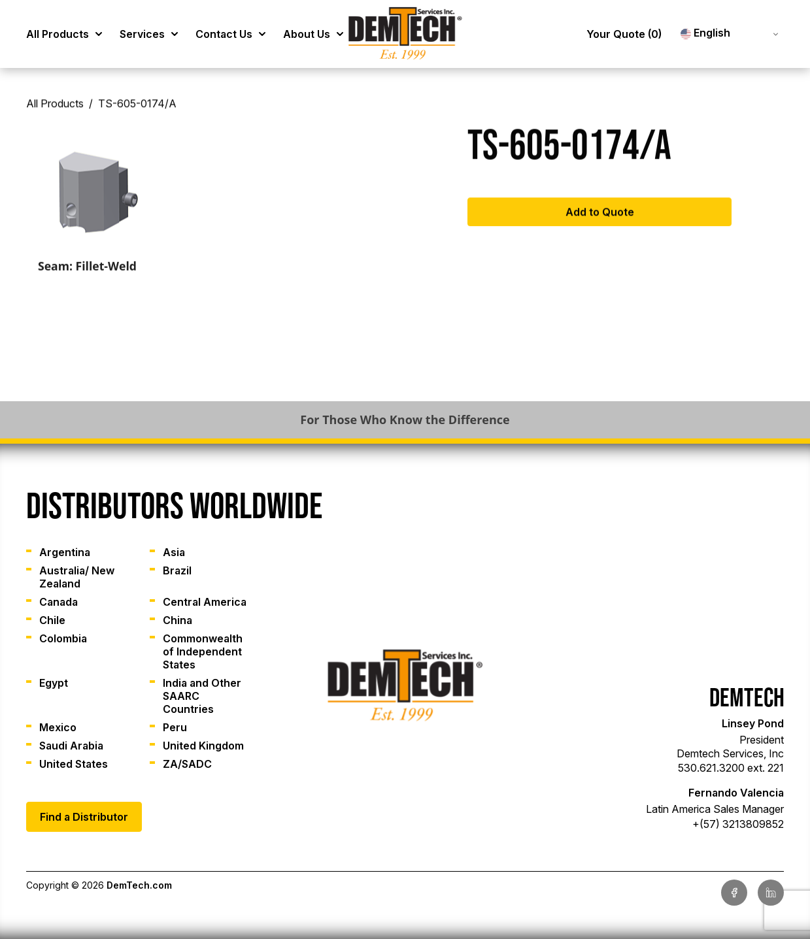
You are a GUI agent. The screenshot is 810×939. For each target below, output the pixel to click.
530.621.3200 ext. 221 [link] (731, 767)
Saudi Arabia (71, 745)
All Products (55, 108)
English (705, 33)
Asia (174, 552)
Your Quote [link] (624, 34)
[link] (405, 34)
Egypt (53, 682)
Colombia (63, 638)
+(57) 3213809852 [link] (738, 824)
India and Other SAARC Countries (202, 696)
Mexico (57, 727)
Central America (204, 601)
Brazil (177, 570)
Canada (58, 601)
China (177, 620)
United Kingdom (203, 745)
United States (73, 763)
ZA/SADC (187, 763)
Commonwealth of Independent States (203, 651)
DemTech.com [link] (139, 885)
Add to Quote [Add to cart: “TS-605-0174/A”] (599, 216)
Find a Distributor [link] (84, 816)
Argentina (64, 552)
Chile (52, 620)
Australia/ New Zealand (76, 577)
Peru (175, 727)
